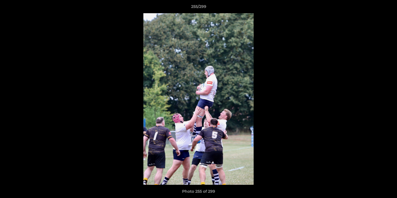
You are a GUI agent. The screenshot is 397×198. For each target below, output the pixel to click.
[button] (387, 8)
